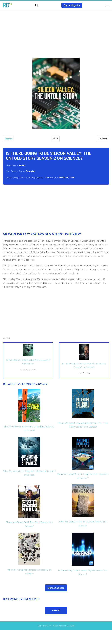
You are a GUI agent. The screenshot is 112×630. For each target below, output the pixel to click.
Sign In (67, 5)
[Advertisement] (56, 31)
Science (8, 138)
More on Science (56, 588)
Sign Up (76, 5)
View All (56, 610)
